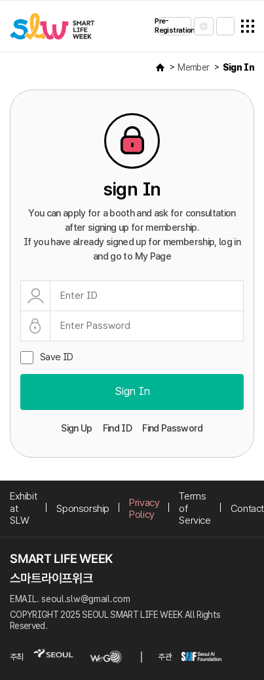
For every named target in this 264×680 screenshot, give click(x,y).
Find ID (117, 428)
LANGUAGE (204, 26)
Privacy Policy (144, 508)
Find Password (172, 428)
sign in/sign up (225, 26)
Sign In (238, 67)
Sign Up (76, 428)
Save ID (56, 357)
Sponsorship (82, 508)
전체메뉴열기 (247, 26)
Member (193, 67)
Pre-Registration (175, 26)
